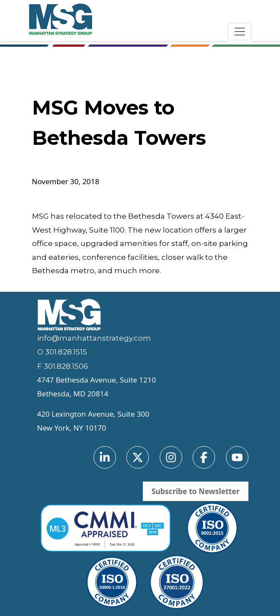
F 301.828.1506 (62, 366)
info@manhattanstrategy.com (94, 338)
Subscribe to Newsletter (195, 491)
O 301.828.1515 (62, 352)
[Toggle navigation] (240, 31)
